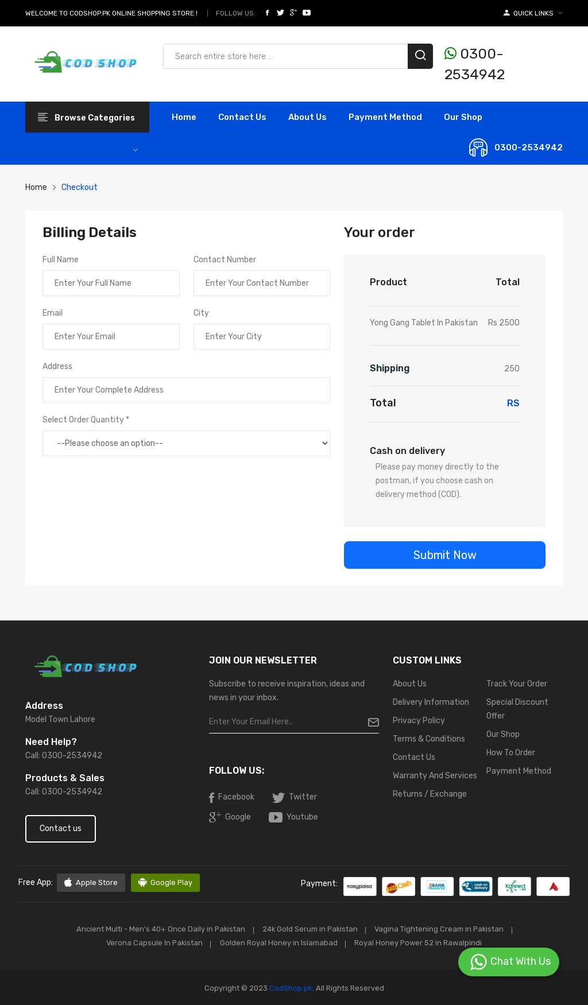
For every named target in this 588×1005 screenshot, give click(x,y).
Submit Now (445, 555)
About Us (307, 117)
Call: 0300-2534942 (63, 755)
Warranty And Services (435, 776)
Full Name (60, 260)
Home (184, 117)
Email (52, 313)
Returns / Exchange (430, 794)
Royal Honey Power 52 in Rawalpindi (421, 942)
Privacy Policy (419, 720)
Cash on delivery (407, 450)
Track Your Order (516, 684)
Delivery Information (431, 702)
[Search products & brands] (298, 56)
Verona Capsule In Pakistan (152, 942)
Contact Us (414, 757)
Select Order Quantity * (85, 420)
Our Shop (463, 117)
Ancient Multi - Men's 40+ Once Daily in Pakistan (157, 929)
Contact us (61, 828)
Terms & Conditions (429, 739)
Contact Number (225, 260)
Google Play (165, 883)
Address (57, 366)
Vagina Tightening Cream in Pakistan (442, 929)
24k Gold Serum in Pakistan (309, 929)
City (201, 313)
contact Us (242, 117)
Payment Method (385, 117)
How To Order (510, 753)
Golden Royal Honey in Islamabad (279, 942)
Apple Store (91, 883)
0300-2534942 (474, 64)
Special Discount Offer (517, 709)
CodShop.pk (290, 987)
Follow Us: (236, 13)
